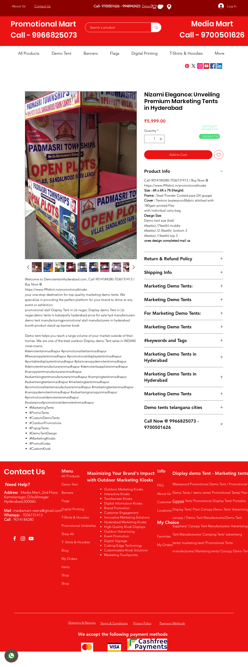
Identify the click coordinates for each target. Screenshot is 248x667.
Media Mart (212, 24)
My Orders (69, 559)
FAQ (160, 485)
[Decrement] (147, 139)
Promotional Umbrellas (78, 525)
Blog (64, 550)
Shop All (67, 534)
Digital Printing (72, 509)
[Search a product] (116, 27)
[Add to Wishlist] (218, 154)
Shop (65, 575)
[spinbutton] (154, 139)
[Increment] (161, 139)
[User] (11, 656)
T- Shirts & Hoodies (75, 542)
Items (65, 567)
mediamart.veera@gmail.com (37, 510)
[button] (156, 6)
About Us (164, 494)
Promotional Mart (43, 24)
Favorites (163, 536)
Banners (67, 492)
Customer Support (170, 502)
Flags (65, 501)
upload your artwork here (209, 128)
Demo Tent (69, 484)
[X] (193, 66)
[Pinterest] (187, 66)
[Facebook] (213, 66)
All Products (70, 476)
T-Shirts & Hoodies (75, 517)
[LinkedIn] (219, 66)
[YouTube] (206, 66)
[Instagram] (200, 66)
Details (147, 6)
